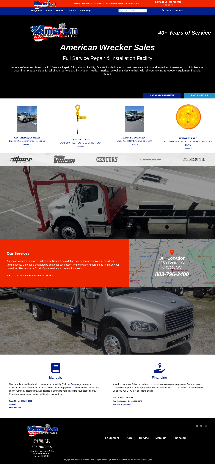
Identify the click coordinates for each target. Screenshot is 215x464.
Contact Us (161, 2)
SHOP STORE (199, 95)
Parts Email (15, 408)
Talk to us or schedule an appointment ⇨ (30, 275)
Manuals (12, 404)
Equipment (112, 437)
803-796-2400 (175, 2)
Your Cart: (172, 10)
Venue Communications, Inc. (141, 460)
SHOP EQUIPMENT (162, 95)
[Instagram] (173, 5)
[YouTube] (170, 5)
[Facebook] (164, 5)
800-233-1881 (26, 401)
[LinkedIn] (166, 5)
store (129, 437)
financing (179, 437)
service (144, 437)
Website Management (118, 460)
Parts (73, 384)
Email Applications (122, 405)
